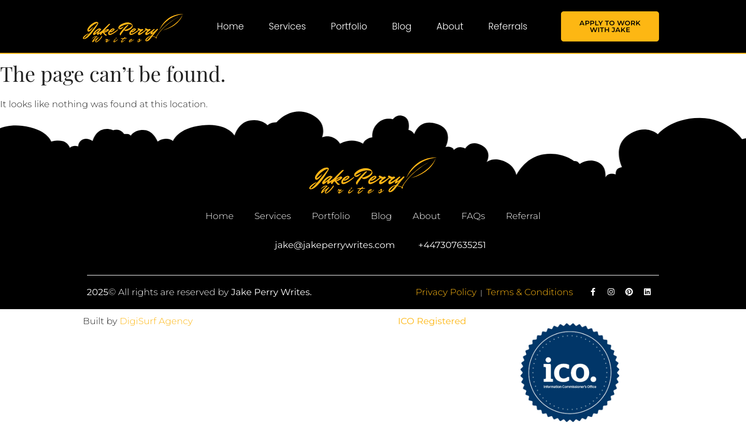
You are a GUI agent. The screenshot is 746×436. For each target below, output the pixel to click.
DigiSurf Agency (156, 320)
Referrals (507, 26)
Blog (402, 26)
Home (230, 26)
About (449, 26)
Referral (523, 215)
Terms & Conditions (529, 291)
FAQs (473, 215)
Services (287, 26)
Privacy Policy (446, 291)
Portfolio (349, 26)
